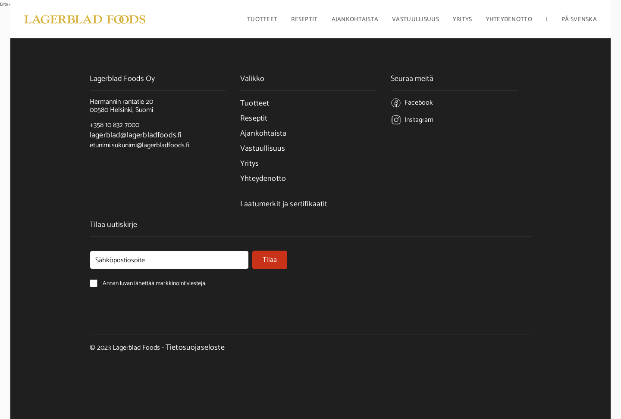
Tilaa (270, 260)
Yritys (249, 163)
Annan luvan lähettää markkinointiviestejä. (126, 302)
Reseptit (304, 20)
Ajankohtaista (355, 20)
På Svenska (579, 20)
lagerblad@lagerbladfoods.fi (136, 135)
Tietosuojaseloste (195, 347)
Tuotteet (254, 103)
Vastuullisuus (415, 20)
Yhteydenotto (509, 20)
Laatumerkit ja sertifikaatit (283, 204)
